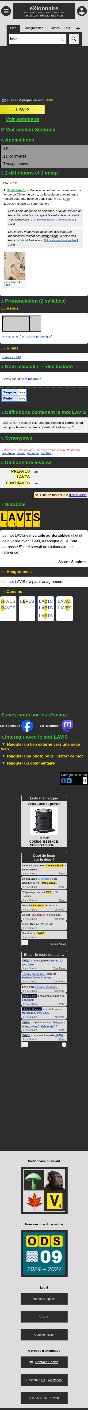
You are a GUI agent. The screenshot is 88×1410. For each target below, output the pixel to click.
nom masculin (31, 379)
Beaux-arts (16, 190)
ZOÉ (49, 894)
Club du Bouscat (32, 1010)
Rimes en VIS (11, 357)
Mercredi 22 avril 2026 (35, 1014)
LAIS (46, 602)
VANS (41, 935)
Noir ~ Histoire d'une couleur (60, 240)
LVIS (27, 602)
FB (43, 1381)
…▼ (70, 426)
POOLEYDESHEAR (34, 975)
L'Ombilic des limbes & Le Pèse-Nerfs (52, 219)
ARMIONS (37, 907)
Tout (56, 911)
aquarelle (8, 453)
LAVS (64, 602)
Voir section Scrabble (28, 129)
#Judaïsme (44, 881)
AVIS (8, 602)
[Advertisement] (44, 69)
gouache (33, 453)
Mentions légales (44, 1300)
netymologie (29, 997)
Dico (13, 100)
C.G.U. (44, 1318)
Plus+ (62, 876)
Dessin (11, 203)
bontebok (28, 1001)
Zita (51, 925)
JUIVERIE (49, 885)
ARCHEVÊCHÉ (55, 868)
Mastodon (55, 1381)
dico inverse (78, 495)
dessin (21, 453)
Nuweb (54, 1399)
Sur (16, 729)
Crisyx (26, 962)
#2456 (59, 1037)
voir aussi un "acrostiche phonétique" (27, 336)
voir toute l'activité (58, 945)
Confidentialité (44, 1336)
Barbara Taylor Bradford (37, 979)
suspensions (50, 236)
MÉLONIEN (38, 916)
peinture (46, 453)
